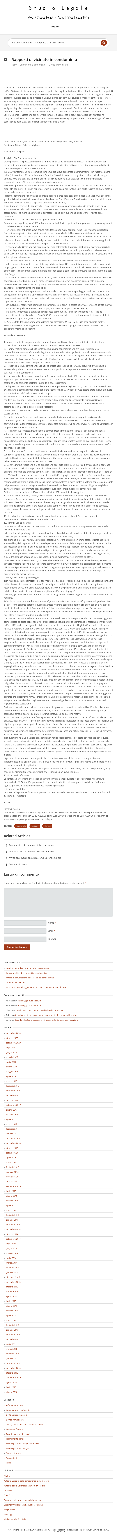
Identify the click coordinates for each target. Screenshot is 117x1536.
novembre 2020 (13, 1033)
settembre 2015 (13, 1186)
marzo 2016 (11, 1162)
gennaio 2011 (12, 1358)
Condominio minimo (17, 864)
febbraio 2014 (12, 1267)
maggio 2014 (12, 1253)
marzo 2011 (11, 1349)
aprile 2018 (11, 1076)
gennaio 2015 (12, 1219)
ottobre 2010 (12, 1372)
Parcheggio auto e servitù (29, 1000)
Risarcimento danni (15, 1438)
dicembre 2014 (13, 1224)
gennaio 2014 (12, 1272)
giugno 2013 (11, 1306)
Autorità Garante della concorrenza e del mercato (26, 1480)
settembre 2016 (13, 1152)
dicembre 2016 (13, 1138)
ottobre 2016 (12, 1148)
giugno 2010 (11, 1392)
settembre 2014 (13, 1238)
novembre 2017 (13, 1095)
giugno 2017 (11, 1109)
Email (51, 930)
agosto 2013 (11, 1296)
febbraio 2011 (12, 1353)
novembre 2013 (13, 1282)
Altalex (7, 1476)
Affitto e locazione (14, 1405)
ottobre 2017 (12, 1100)
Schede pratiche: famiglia (17, 1448)
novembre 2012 (13, 1339)
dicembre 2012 (13, 1334)
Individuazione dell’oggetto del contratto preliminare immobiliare (36, 987)
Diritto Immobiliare (58, 64)
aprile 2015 (11, 1205)
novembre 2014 (13, 1229)
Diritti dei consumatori (16, 1414)
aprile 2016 (11, 1157)
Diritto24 (8, 1490)
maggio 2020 (12, 1057)
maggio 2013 (12, 1310)
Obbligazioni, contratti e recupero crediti (24, 1424)
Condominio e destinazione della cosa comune (30, 845)
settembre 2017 (13, 1105)
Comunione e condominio (33, 64)
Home (14, 64)
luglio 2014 (11, 1243)
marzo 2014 (11, 1262)
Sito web (52, 938)
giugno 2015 (11, 1196)
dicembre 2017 (13, 1090)
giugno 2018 (11, 1066)
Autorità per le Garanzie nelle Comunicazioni (24, 1485)
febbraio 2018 (12, 1085)
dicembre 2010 (13, 1363)
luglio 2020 (11, 1047)
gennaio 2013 (12, 1329)
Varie (8, 1462)
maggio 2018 (12, 1071)
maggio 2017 (12, 1114)
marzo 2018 (11, 1081)
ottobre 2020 (12, 1038)
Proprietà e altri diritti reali (18, 1434)
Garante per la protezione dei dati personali (24, 1500)
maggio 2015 (12, 1200)
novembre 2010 (13, 1368)
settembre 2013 (13, 1291)
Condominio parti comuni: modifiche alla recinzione (40, 1010)
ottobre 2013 (12, 1286)
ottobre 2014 (12, 1234)
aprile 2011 (11, 1344)
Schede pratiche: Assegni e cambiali (22, 1443)
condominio (21, 826)
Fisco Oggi (8, 1495)
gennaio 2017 (12, 1133)
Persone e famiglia (14, 1429)
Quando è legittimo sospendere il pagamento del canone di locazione (46, 1015)
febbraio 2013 (12, 1325)
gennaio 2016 (12, 1172)
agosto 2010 (11, 1382)
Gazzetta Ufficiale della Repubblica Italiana (23, 1504)
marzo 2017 (11, 1124)
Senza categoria (13, 1453)
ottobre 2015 (12, 1181)
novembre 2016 (13, 1143)
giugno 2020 (11, 1052)
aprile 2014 (11, 1258)
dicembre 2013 (13, 1277)
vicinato (47, 826)
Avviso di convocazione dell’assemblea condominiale (33, 857)
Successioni (11, 1458)
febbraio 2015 (12, 1215)
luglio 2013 (11, 1301)
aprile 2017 (11, 1119)
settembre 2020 (13, 1042)
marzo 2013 (11, 1320)
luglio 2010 (11, 1387)
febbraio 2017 (12, 1128)
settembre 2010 (13, 1377)
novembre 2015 (13, 1176)
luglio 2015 (11, 1191)
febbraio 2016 (12, 1167)
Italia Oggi (8, 1514)
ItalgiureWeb (10, 1509)
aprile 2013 (11, 1315)
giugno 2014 (11, 1248)
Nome (52, 922)
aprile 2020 (11, 1062)
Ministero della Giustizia (15, 1519)
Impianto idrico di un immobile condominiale (29, 851)
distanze (35, 826)
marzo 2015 (11, 1210)
